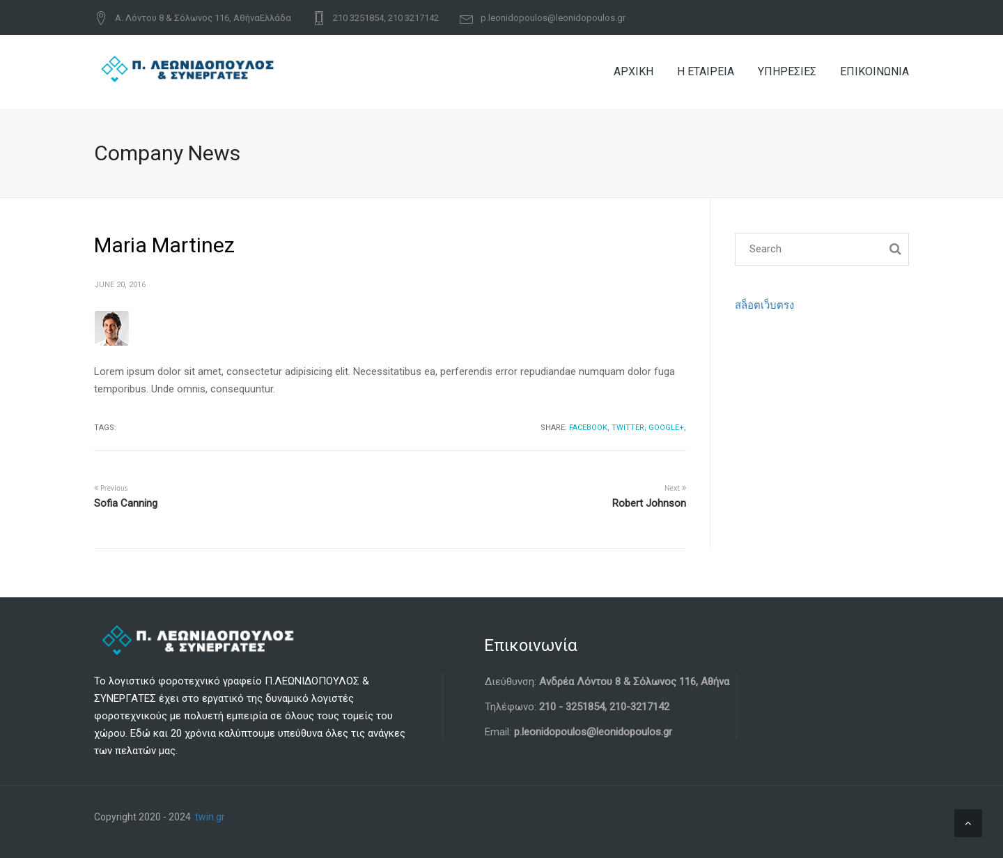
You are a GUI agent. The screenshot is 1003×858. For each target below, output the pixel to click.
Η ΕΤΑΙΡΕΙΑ (705, 71)
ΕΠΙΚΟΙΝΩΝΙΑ (874, 71)
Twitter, (629, 427)
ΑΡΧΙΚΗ (633, 71)
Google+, (667, 427)
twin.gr (210, 816)
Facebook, (589, 427)
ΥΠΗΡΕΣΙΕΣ (787, 71)
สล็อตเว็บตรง (764, 305)
